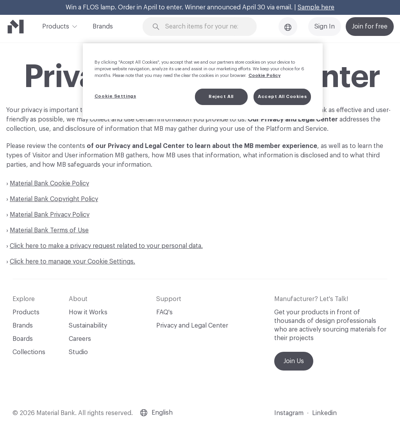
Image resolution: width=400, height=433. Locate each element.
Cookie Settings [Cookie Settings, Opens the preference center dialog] (115, 96)
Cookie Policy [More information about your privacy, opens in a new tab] (264, 75)
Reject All (221, 96)
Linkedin (324, 413)
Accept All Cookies (282, 96)
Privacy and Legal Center (192, 326)
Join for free (370, 26)
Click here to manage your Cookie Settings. (72, 261)
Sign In (324, 26)
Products (55, 26)
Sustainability (88, 326)
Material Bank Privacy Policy (49, 215)
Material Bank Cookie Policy (49, 183)
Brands (103, 26)
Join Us (294, 361)
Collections (28, 352)
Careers (80, 339)
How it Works (88, 312)
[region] (203, 81)
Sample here (316, 7)
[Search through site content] (204, 26)
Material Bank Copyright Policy (54, 199)
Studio (78, 352)
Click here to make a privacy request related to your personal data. (106, 246)
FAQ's (164, 312)
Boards (22, 339)
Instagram (289, 413)
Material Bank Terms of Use (49, 230)
